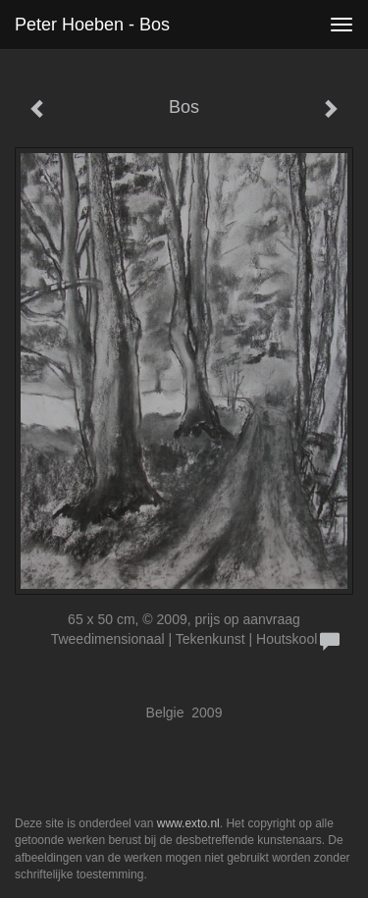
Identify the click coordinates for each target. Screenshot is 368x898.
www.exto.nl (188, 823)
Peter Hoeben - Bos (92, 24)
